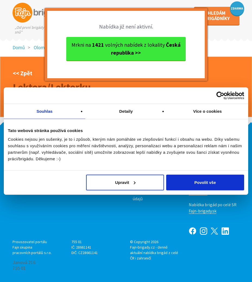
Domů (18, 47)
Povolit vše (205, 182)
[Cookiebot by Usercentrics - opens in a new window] (220, 96)
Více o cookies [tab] (207, 111)
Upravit (125, 182)
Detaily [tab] (126, 111)
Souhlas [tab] (44, 111)
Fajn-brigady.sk (202, 211)
